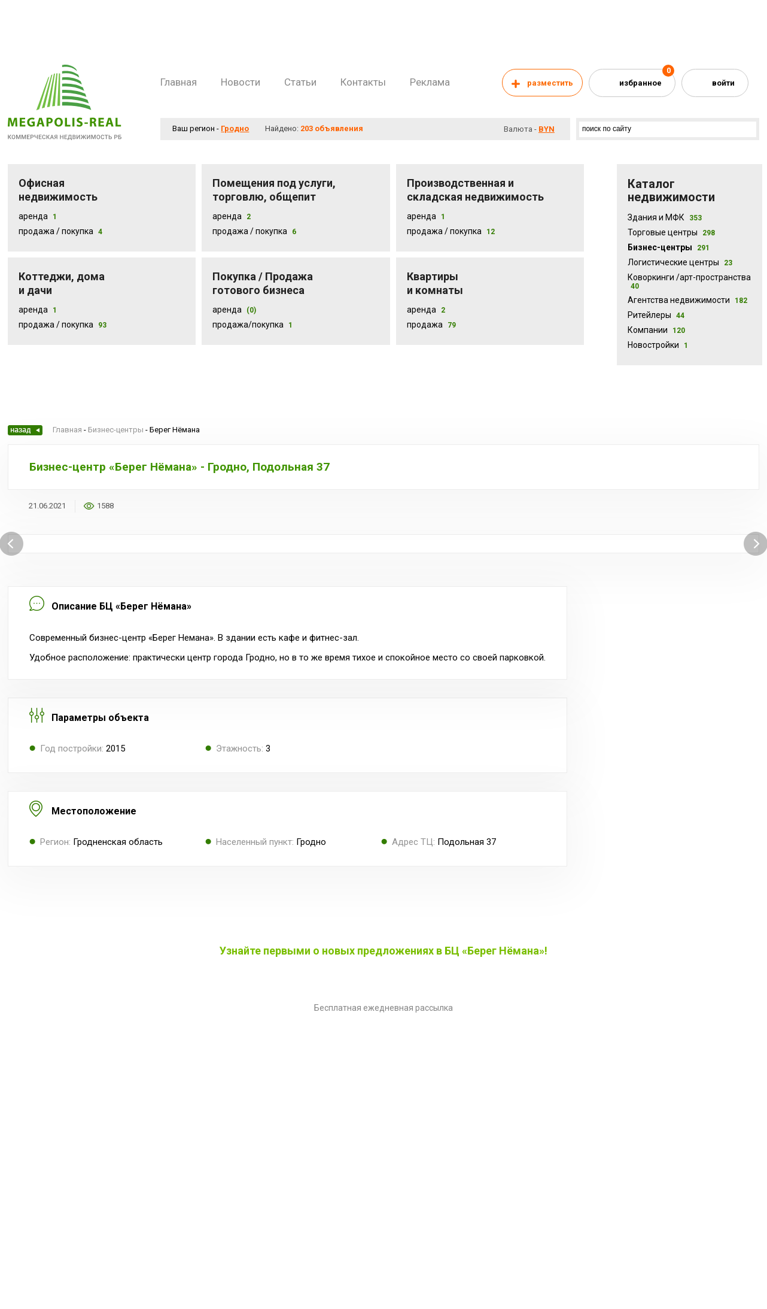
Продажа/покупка (248, 324)
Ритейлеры (656, 315)
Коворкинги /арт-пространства (689, 281)
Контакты (363, 82)
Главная (178, 82)
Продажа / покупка (249, 231)
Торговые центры (671, 232)
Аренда (33, 216)
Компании (656, 330)
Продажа (425, 324)
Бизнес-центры (669, 247)
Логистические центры (680, 262)
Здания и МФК (665, 217)
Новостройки (658, 345)
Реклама (430, 82)
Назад (25, 430)
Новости (240, 82)
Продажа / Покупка (56, 231)
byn (546, 129)
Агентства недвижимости (687, 300)
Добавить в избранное (130, 506)
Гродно (235, 128)
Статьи (300, 82)
